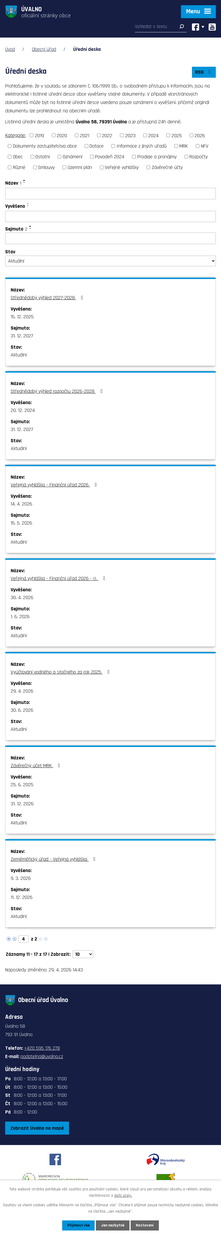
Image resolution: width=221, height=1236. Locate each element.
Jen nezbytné (112, 1225)
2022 (107, 135)
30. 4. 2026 (22, 597)
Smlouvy (46, 167)
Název (13, 183)
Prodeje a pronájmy (157, 156)
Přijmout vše (78, 1225)
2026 (200, 135)
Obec (18, 156)
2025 (177, 135)
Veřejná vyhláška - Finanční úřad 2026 (55, 485)
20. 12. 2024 (23, 410)
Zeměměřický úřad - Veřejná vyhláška (54, 859)
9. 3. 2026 (21, 878)
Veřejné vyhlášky (122, 167)
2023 (130, 135)
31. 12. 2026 (22, 803)
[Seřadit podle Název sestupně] (24, 182)
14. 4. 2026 (21, 504)
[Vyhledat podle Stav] (110, 261)
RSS (204, 72)
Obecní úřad (44, 49)
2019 (39, 135)
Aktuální (19, 355)
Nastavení (145, 1225)
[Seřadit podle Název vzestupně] (24, 180)
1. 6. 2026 (20, 616)
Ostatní (42, 156)
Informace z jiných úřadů (142, 146)
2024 (153, 135)
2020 (62, 135)
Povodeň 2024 (109, 156)
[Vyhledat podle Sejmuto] (110, 238)
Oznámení (72, 156)
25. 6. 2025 (22, 784)
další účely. (123, 1195)
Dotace (96, 146)
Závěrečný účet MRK (36, 765)
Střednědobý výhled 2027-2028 (48, 297)
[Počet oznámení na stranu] (83, 954)
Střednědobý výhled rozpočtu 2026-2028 (58, 391)
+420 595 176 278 (42, 1048)
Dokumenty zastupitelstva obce (45, 146)
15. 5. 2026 (21, 523)
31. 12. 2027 (22, 335)
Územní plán (80, 167)
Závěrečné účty (167, 167)
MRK (183, 146)
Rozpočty (198, 156)
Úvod (10, 49)
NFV (204, 146)
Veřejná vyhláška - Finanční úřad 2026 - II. (59, 578)
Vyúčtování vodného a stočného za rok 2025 (61, 672)
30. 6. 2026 (22, 710)
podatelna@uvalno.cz (41, 1056)
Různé (19, 167)
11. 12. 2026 (22, 897)
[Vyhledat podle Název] (110, 193)
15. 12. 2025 (22, 316)
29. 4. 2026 (22, 691)
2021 (84, 135)
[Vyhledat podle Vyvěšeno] (110, 216)
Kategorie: (15, 135)
